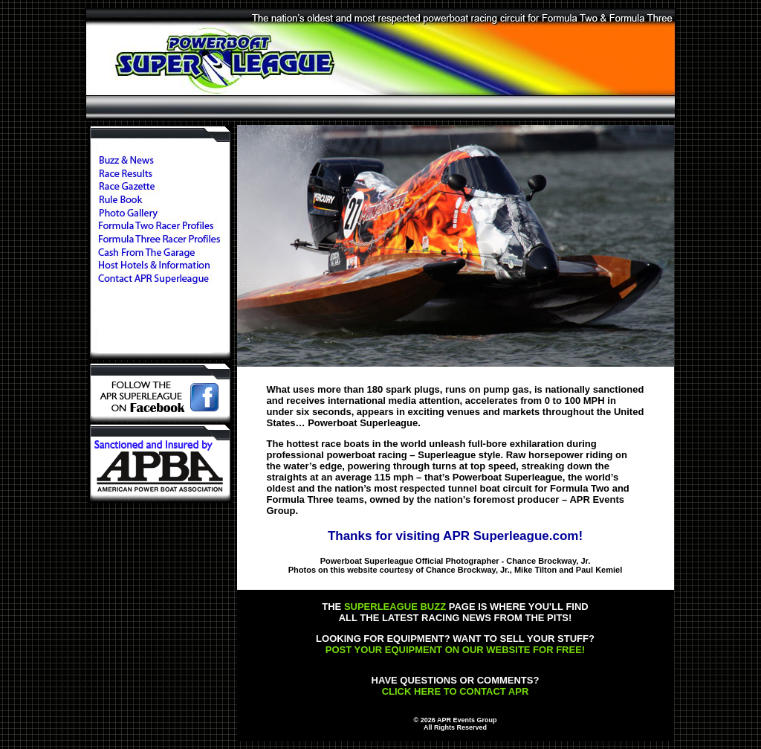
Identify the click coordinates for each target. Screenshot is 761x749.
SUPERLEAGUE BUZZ (395, 606)
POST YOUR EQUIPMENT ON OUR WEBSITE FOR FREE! (455, 649)
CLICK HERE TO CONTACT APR (455, 691)
